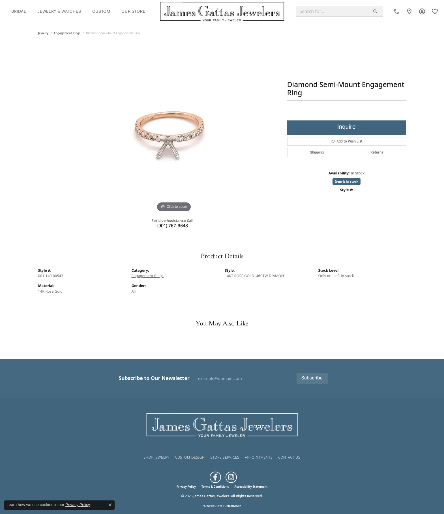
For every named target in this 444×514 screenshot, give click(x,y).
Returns (376, 152)
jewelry (43, 33)
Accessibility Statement (250, 486)
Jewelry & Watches (59, 11)
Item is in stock (347, 181)
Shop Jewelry (157, 457)
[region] (174, 128)
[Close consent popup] (110, 505)
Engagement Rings (67, 33)
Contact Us (289, 457)
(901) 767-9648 (172, 226)
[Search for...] (332, 11)
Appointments (259, 457)
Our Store (133, 11)
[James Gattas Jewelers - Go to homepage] (222, 424)
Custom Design (190, 457)
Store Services (225, 457)
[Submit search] (375, 11)
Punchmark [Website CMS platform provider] (232, 506)
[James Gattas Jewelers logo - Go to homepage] (222, 11)
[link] (396, 11)
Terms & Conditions (215, 486)
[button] (422, 11)
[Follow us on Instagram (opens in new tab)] (231, 477)
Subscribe (312, 378)
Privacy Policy (186, 486)
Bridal (18, 11)
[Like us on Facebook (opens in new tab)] (215, 477)
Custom (101, 11)
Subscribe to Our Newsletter (154, 378)
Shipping (317, 152)
